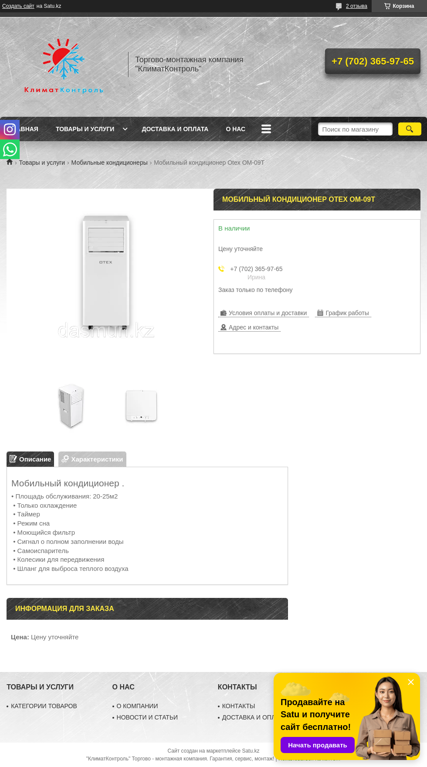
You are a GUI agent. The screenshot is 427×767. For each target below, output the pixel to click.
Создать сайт (18, 6)
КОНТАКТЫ (238, 706)
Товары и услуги (85, 129)
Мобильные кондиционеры (109, 162)
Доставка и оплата (175, 129)
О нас (235, 129)
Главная (23, 129)
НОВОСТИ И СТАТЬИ (147, 717)
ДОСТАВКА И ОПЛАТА (254, 717)
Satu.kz (250, 751)
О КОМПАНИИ (137, 706)
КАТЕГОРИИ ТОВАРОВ (44, 706)
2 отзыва (356, 6)
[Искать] (409, 129)
